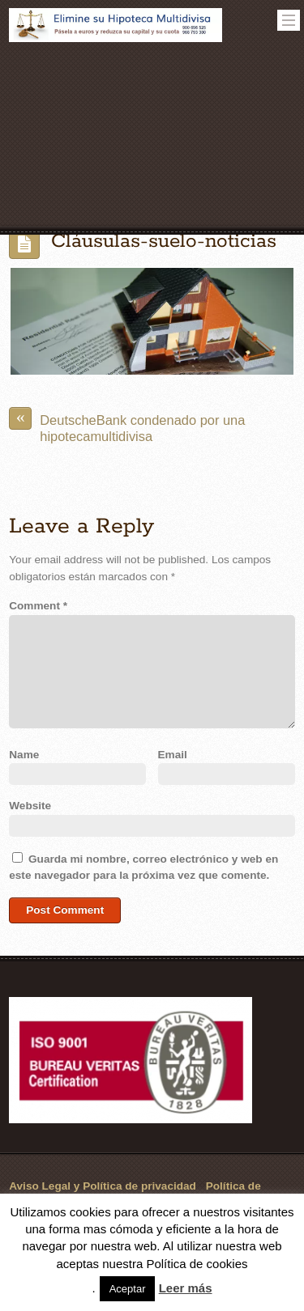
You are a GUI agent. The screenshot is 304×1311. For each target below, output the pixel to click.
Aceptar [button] (127, 1289)
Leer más (185, 1288)
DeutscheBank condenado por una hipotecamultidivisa (127, 425)
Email (172, 755)
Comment (38, 606)
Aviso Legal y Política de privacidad (102, 1186)
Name (24, 755)
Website (30, 806)
